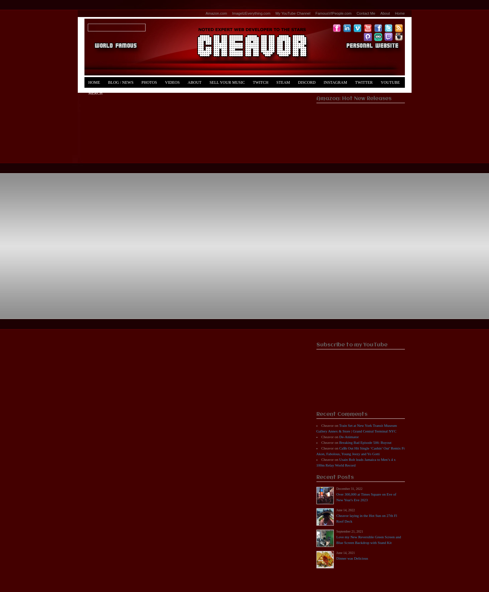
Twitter (364, 82)
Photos (149, 82)
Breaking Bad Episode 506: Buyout (365, 442)
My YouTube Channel (292, 13)
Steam (283, 82)
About (385, 13)
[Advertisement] (360, 235)
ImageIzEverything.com (251, 13)
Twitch (260, 82)
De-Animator (349, 437)
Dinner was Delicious (352, 558)
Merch (95, 93)
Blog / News (121, 82)
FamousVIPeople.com (333, 13)
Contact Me (365, 13)
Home (400, 13)
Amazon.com (216, 13)
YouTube (390, 82)
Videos (172, 82)
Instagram (335, 82)
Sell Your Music (227, 82)
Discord (307, 82)
